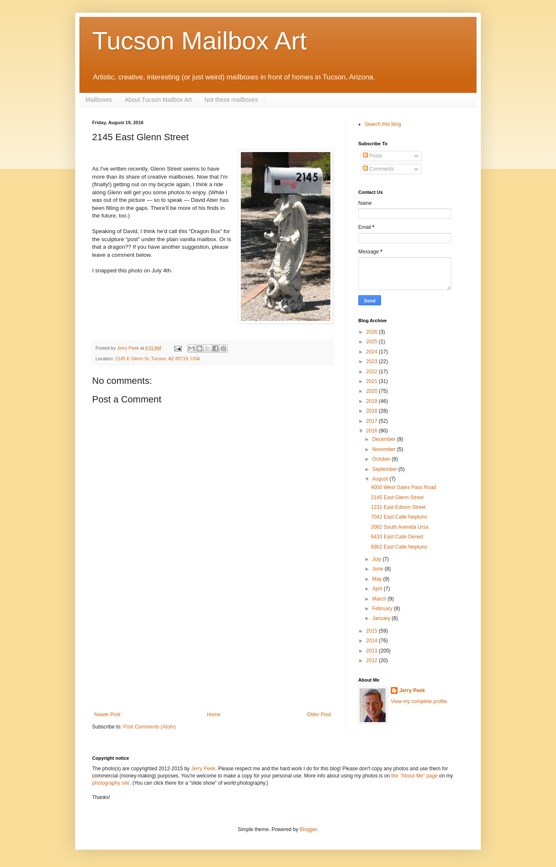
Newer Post (107, 715)
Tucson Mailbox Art (199, 41)
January (382, 618)
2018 (372, 411)
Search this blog (383, 124)
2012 (372, 660)
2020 (372, 391)
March (380, 599)
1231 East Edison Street (398, 507)
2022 (372, 372)
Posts (372, 156)
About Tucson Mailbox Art (158, 99)
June (378, 569)
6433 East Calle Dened (397, 537)
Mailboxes (98, 99)
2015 (372, 631)
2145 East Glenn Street (397, 497)
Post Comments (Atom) (149, 727)
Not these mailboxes (231, 99)
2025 (372, 342)
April (378, 589)
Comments (378, 169)
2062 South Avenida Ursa (399, 527)
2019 (372, 401)
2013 (372, 651)
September (385, 469)
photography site (111, 783)
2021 (372, 381)
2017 (372, 421)
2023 (372, 361)
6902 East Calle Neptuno (399, 547)
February (383, 609)
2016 (372, 431)
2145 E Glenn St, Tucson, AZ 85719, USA (157, 358)
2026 (372, 332)
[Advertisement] (212, 648)
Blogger (308, 829)
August (381, 479)
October (382, 459)
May (377, 579)
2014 (372, 641)
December (384, 439)
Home (214, 715)
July (377, 559)
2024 (372, 352)
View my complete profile (419, 701)
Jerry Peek (412, 690)
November (384, 449)
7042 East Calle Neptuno (399, 517)
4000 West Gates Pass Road (403, 487)
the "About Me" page (414, 776)
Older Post (319, 715)
